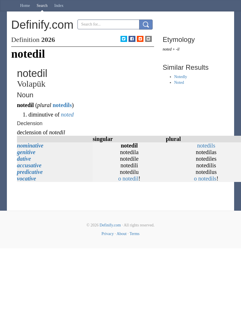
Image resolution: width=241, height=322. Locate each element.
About (121, 234)
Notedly (180, 77)
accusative (29, 165)
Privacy (108, 234)
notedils (62, 105)
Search (42, 5)
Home (25, 5)
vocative (26, 178)
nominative (30, 145)
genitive (26, 152)
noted (67, 114)
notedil (131, 178)
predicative (30, 172)
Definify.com (110, 225)
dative (24, 159)
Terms (134, 234)
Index (58, 5)
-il (177, 49)
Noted (179, 82)
